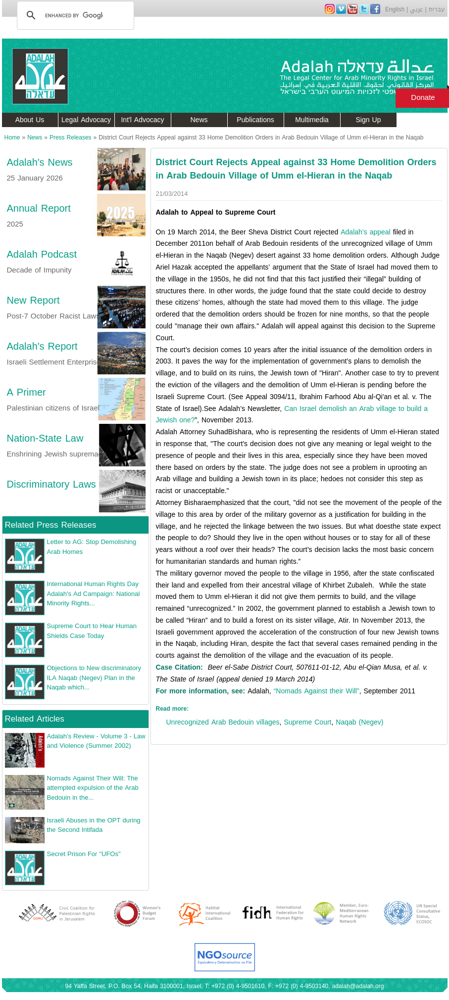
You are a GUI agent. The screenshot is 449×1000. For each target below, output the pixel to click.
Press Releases (71, 137)
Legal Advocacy (86, 120)
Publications (255, 120)
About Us (30, 120)
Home (12, 137)
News (198, 120)
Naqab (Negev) (359, 722)
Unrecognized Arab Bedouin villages (223, 722)
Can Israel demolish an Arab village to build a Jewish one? (292, 414)
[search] (74, 15)
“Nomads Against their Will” (316, 691)
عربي (416, 9)
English (394, 9)
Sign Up (368, 120)
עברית (437, 9)
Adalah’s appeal (366, 232)
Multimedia (312, 120)
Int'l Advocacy (142, 120)
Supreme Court (307, 722)
